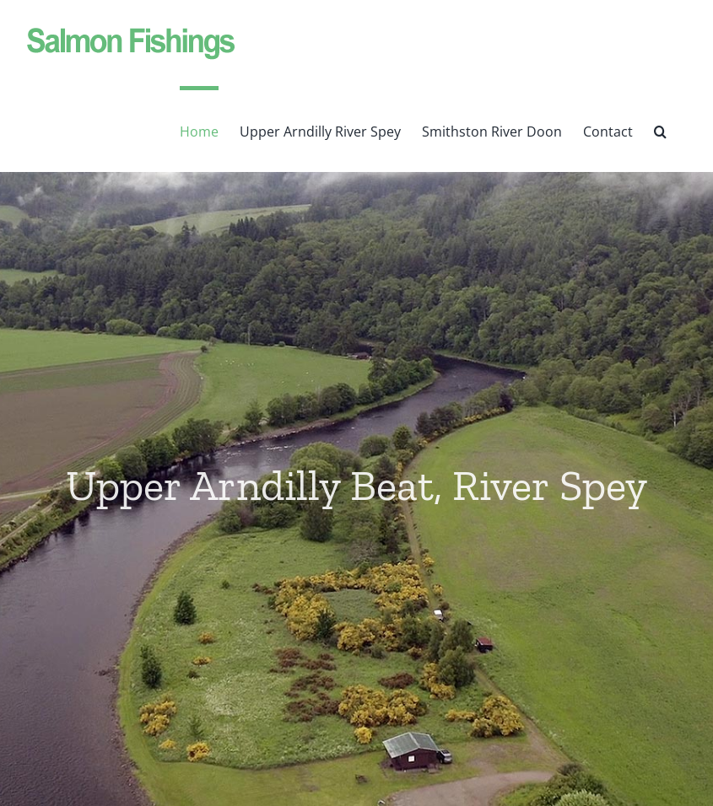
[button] (660, 129)
